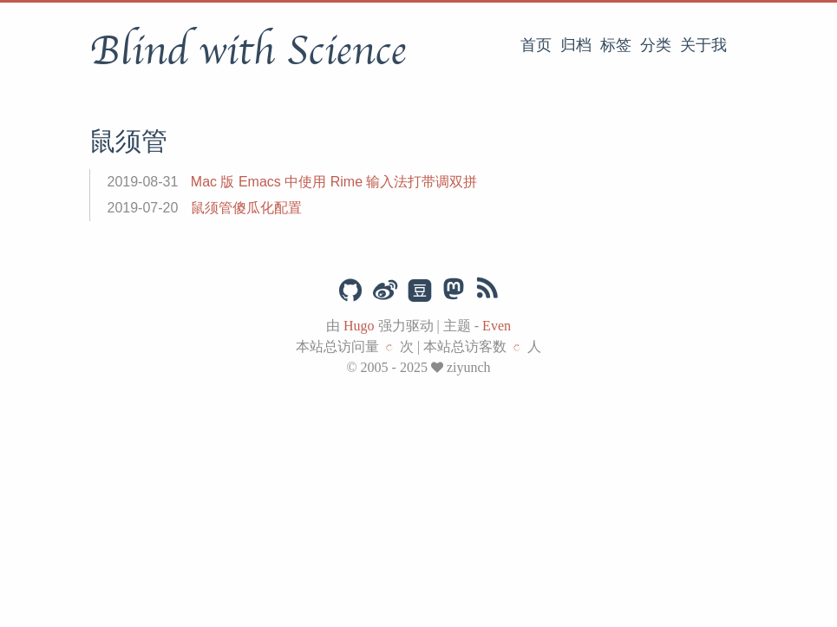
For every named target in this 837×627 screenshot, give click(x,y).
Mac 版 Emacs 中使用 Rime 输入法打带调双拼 (334, 181)
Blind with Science (247, 51)
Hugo (359, 325)
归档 (576, 45)
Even (496, 325)
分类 (655, 45)
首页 (536, 45)
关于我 (703, 45)
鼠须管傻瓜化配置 (246, 207)
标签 (615, 45)
